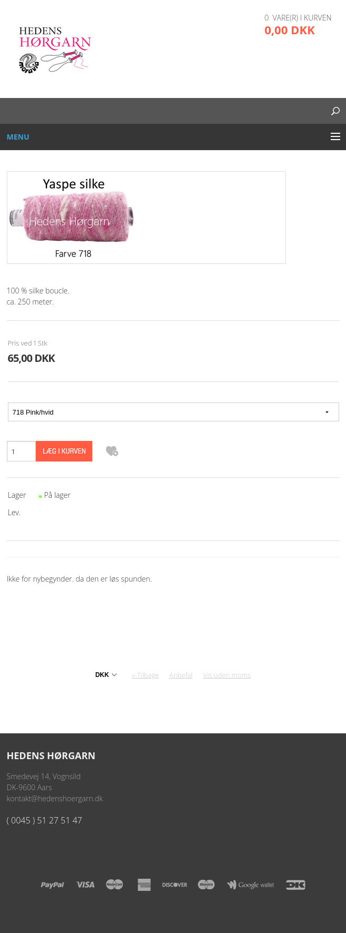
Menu (18, 137)
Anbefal (181, 675)
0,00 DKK (290, 29)
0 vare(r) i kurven (298, 18)
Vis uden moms (227, 675)
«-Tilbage (145, 675)
